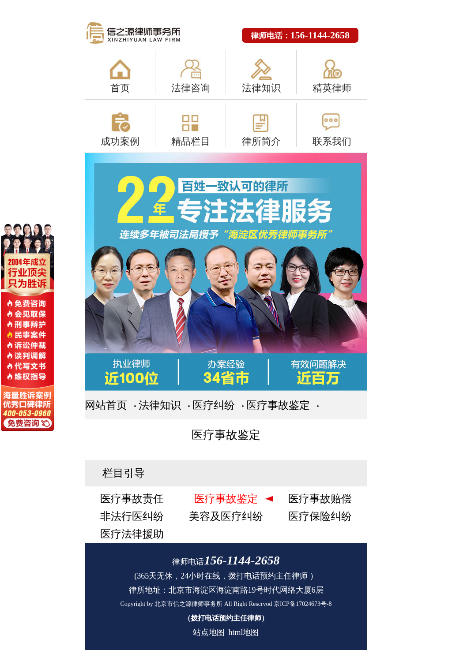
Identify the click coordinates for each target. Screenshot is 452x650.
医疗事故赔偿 (320, 498)
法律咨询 (190, 87)
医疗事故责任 (132, 498)
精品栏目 (190, 141)
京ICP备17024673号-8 (302, 604)
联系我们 (332, 141)
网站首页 (106, 405)
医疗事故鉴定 (278, 405)
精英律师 (332, 87)
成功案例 (120, 141)
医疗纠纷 (213, 405)
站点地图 (209, 632)
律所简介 (261, 141)
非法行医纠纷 (132, 516)
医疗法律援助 (132, 534)
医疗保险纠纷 (320, 516)
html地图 (243, 632)
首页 (120, 87)
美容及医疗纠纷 (226, 516)
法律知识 (261, 87)
